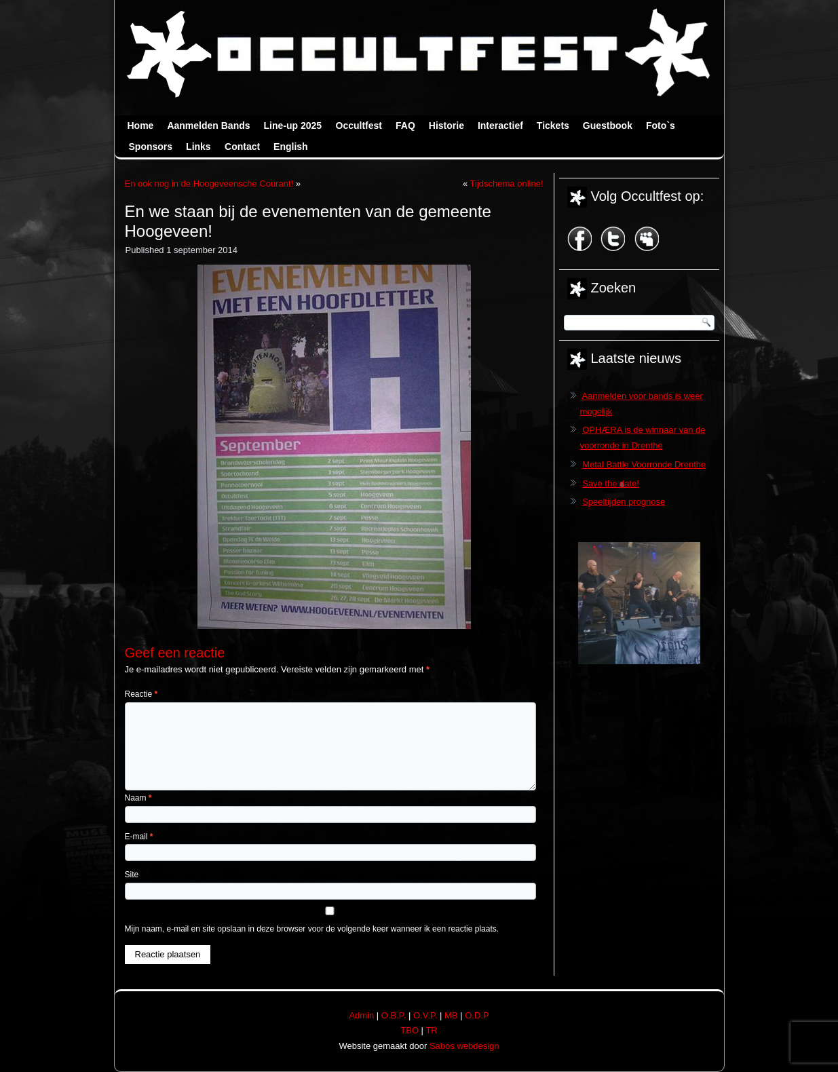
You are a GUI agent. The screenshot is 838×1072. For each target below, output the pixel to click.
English (290, 146)
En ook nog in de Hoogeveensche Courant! (209, 183)
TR (431, 1030)
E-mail (139, 836)
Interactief (500, 125)
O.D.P (477, 1015)
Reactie (141, 694)
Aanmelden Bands (208, 125)
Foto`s (660, 125)
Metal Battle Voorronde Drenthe (644, 464)
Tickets (553, 125)
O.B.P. (393, 1015)
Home (141, 125)
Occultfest (359, 125)
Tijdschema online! (507, 183)
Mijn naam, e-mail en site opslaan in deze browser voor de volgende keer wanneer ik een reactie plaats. (312, 929)
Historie (446, 125)
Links (198, 146)
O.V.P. (425, 1015)
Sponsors (151, 146)
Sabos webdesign (464, 1046)
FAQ (405, 125)
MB (451, 1015)
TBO (409, 1030)
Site (132, 874)
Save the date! (610, 483)
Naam (138, 798)
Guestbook (607, 125)
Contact (242, 146)
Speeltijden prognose (623, 502)
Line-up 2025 (293, 125)
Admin (361, 1015)
